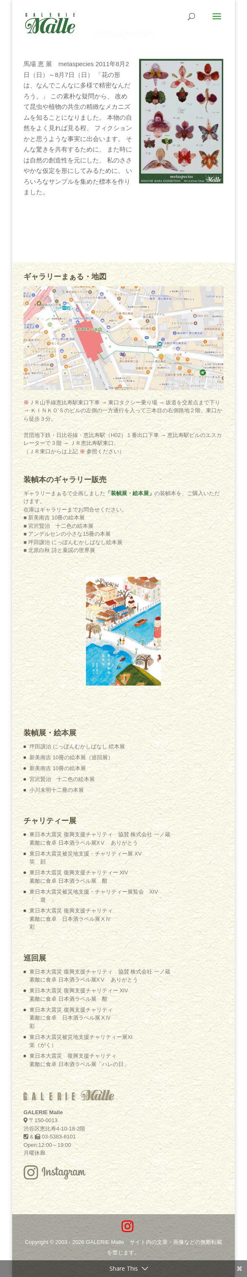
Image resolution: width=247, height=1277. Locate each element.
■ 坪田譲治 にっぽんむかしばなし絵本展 (72, 542)
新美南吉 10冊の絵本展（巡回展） (71, 757)
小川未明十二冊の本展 (56, 790)
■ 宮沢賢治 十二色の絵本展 (58, 526)
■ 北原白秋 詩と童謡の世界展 (59, 550)
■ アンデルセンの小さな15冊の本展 (67, 534)
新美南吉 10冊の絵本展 (57, 768)
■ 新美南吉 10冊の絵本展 (54, 517)
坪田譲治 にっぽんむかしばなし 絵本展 (77, 746)
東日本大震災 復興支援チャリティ (71, 918)
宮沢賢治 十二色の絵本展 (62, 779)
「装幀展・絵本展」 (129, 493)
